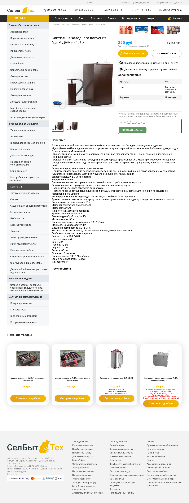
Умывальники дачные (22, 130)
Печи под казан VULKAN (23, 243)
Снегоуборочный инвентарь (26, 263)
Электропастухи (19, 76)
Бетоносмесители (20, 212)
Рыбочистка (17, 218)
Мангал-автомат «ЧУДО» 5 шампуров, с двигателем (72, 379)
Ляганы (14, 231)
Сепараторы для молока (24, 70)
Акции (150, 18)
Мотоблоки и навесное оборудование (23, 109)
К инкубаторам (18, 309)
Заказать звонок (168, 123)
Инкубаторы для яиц (22, 44)
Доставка (96, 18)
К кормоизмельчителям (23, 322)
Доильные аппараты (22, 57)
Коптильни (16, 186)
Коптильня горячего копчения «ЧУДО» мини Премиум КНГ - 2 (161, 379)
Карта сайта (12, 474)
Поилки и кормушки (21, 89)
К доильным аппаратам (23, 316)
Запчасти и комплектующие (25, 297)
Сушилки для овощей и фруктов (28, 205)
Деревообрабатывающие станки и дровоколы (29, 271)
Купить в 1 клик (166, 53)
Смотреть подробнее (28, 398)
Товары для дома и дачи (23, 123)
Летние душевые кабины (24, 193)
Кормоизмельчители (22, 38)
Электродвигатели (20, 95)
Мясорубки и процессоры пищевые (24, 179)
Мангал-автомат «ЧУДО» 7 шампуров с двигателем (28, 379)
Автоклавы (16, 136)
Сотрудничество (131, 18)
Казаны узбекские (20, 224)
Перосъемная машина (22, 82)
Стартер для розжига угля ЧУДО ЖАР (116, 378)
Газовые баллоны (20, 149)
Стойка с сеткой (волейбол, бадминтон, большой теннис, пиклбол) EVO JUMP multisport (27, 288)
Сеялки (14, 199)
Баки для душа (18, 171)
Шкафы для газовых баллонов (27, 142)
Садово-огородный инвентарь (27, 256)
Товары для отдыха (20, 278)
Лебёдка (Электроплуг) (23, 101)
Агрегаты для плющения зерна (27, 117)
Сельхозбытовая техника (24, 25)
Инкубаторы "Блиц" (21, 51)
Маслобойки (17, 63)
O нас (81, 18)
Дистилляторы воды (22, 155)
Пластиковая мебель (22, 250)
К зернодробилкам (21, 303)
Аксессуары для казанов (24, 237)
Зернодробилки (19, 31)
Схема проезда (63, 18)
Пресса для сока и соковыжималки (20, 163)
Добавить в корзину (133, 53)
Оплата (112, 18)
